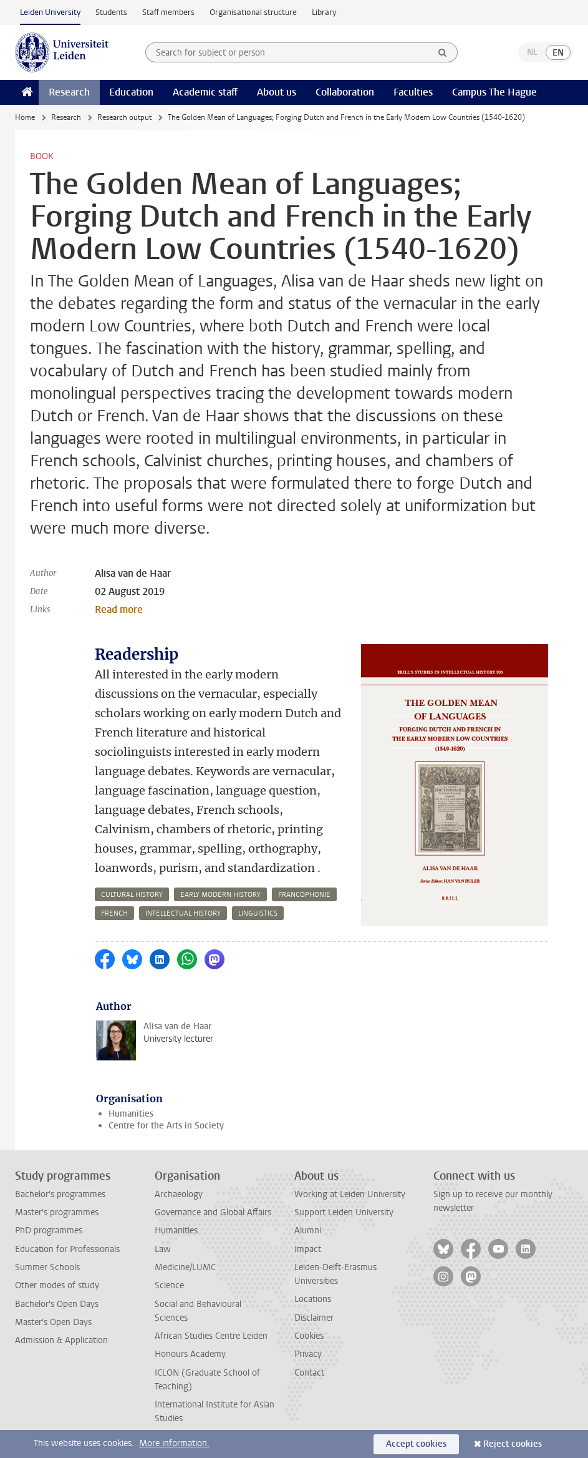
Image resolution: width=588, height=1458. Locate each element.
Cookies (309, 1336)
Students (111, 12)
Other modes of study (57, 1285)
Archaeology (179, 1194)
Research (69, 92)
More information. (174, 1443)
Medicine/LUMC (185, 1267)
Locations (312, 1299)
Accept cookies (416, 1444)
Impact (307, 1249)
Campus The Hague (494, 92)
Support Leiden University (343, 1212)
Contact (309, 1373)
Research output (124, 117)
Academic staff (205, 92)
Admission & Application (61, 1340)
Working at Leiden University (349, 1194)
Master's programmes (57, 1212)
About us (276, 92)
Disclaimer (314, 1318)
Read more (119, 609)
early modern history (220, 894)
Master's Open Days (53, 1322)
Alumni (307, 1230)
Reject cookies (512, 1444)
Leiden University (50, 12)
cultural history (132, 894)
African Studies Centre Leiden (211, 1336)
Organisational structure (253, 12)
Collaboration (345, 92)
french (114, 913)
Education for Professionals (67, 1249)
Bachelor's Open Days (57, 1304)
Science (169, 1285)
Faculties (413, 92)
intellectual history (183, 913)
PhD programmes (48, 1230)
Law (163, 1249)
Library (324, 12)
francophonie (304, 894)
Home (25, 117)
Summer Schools (47, 1267)
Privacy (308, 1354)
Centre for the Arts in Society (166, 1126)
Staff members (168, 12)
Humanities (130, 1114)
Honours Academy (190, 1354)
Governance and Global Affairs (213, 1212)
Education (131, 92)
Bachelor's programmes (60, 1194)
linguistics (257, 913)
